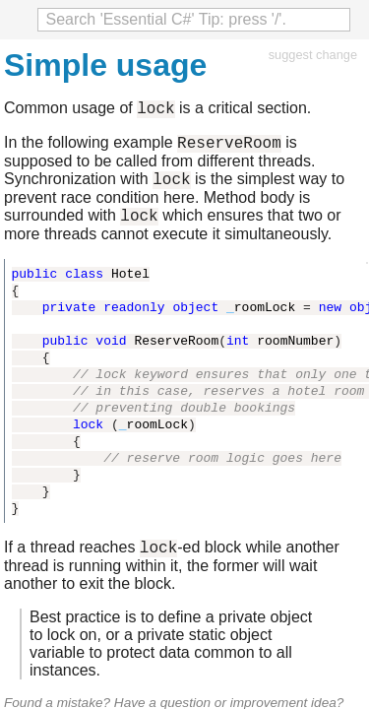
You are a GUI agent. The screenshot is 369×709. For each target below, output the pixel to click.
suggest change (313, 54)
